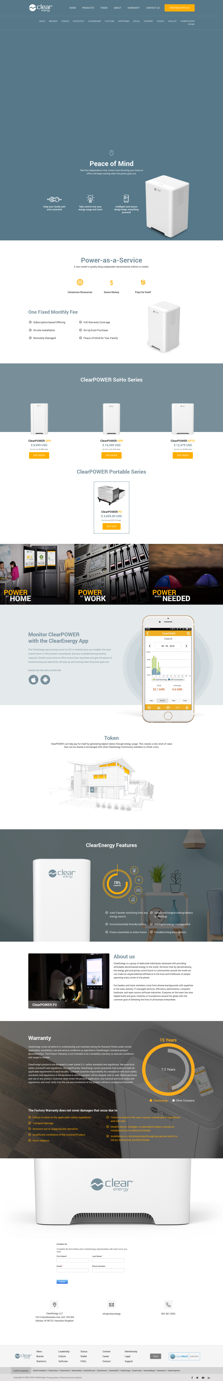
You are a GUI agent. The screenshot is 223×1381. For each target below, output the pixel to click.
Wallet (172, 21)
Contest (107, 1351)
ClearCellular (76, 1370)
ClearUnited (64, 1370)
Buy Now (111, 526)
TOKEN (104, 7)
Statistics (78, 21)
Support (148, 21)
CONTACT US (153, 7)
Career (106, 1356)
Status (160, 21)
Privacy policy (52, 1377)
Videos (65, 21)
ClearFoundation (39, 1370)
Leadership (94, 21)
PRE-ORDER (39, 455)
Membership (131, 1351)
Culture (109, 21)
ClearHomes (102, 1370)
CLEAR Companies (21, 1370)
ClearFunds (137, 1370)
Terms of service (67, 1377)
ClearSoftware (89, 1370)
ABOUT (117, 7)
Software (123, 21)
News (42, 21)
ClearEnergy (125, 1370)
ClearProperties (174, 1370)
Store (191, 24)
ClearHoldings (149, 1370)
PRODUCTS (88, 7)
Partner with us (179, 7)
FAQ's (83, 1361)
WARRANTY (134, 7)
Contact (107, 1361)
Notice (78, 1377)
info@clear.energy (112, 1313)
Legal (136, 21)
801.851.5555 (168, 1313)
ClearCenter (53, 1370)
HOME (72, 7)
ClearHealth (113, 1370)
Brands (53, 21)
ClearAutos (161, 1370)
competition (187, 21)
